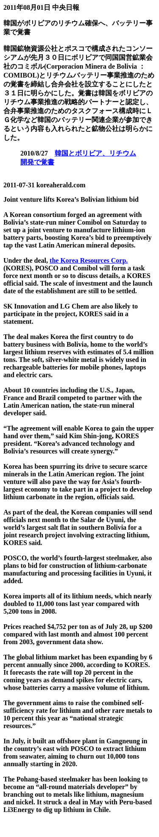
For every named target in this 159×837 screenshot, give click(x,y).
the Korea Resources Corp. (89, 260)
